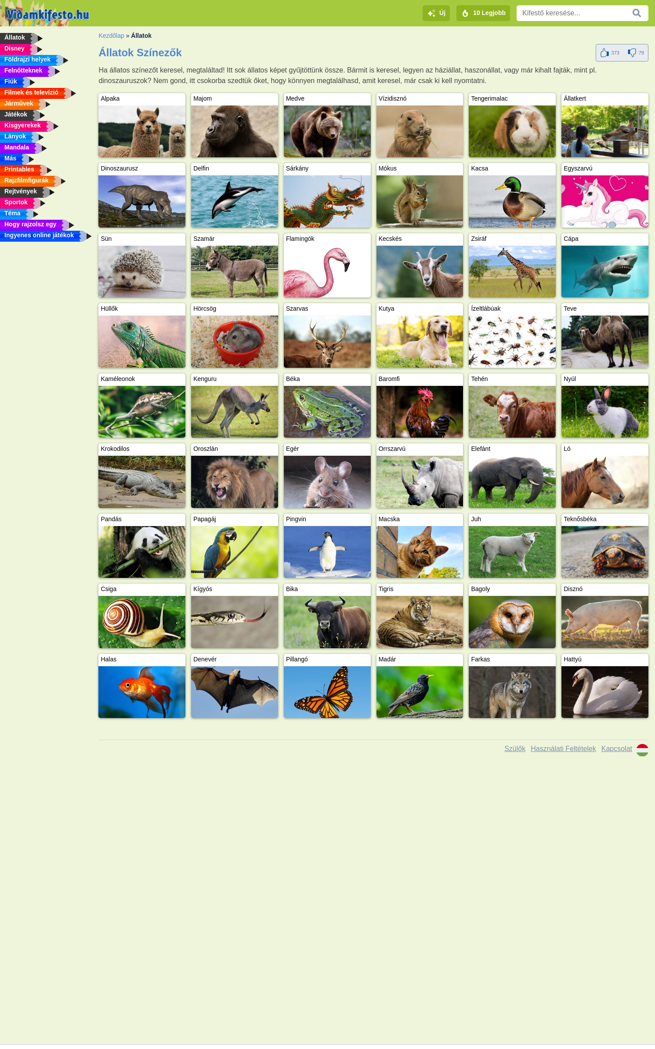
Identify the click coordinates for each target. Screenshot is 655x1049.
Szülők (514, 748)
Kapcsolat (616, 748)
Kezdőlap (111, 35)
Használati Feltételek (563, 748)
